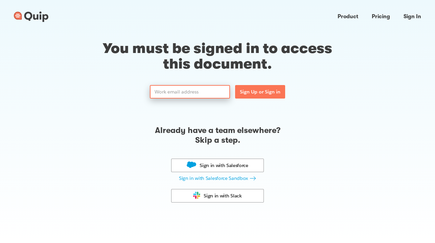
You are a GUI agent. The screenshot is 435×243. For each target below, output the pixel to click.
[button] (217, 178)
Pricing (381, 17)
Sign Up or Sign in (260, 92)
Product (348, 17)
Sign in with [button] (224, 165)
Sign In (412, 17)
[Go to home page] (31, 16)
